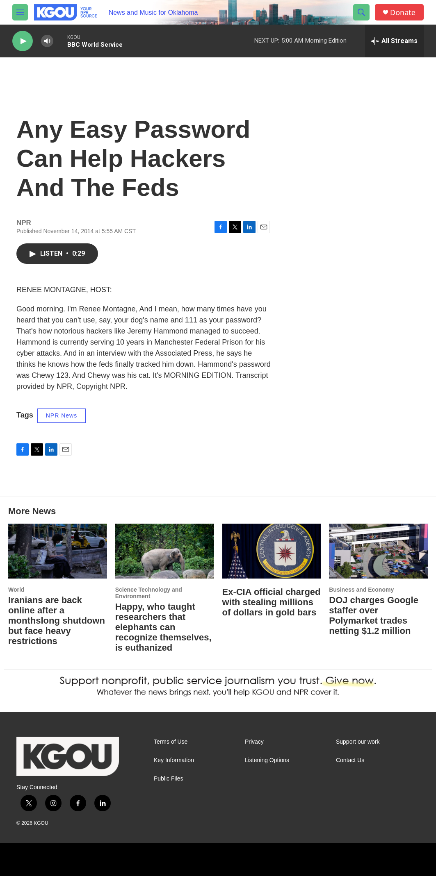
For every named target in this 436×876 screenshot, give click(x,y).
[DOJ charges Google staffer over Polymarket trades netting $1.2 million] (378, 551)
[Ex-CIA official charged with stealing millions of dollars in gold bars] (271, 551)
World (16, 589)
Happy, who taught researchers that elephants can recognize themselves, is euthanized (163, 627)
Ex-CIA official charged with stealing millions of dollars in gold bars (271, 602)
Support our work (358, 742)
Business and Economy (361, 589)
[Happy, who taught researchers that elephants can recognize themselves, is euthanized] (164, 551)
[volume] (47, 41)
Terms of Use (170, 742)
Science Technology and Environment (148, 592)
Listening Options (267, 760)
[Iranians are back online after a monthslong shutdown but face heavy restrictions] (57, 551)
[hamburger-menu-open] (20, 12)
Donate (402, 12)
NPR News (61, 415)
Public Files (168, 779)
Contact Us (350, 760)
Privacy (254, 742)
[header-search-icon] (361, 12)
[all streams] (394, 41)
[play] (22, 41)
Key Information (174, 760)
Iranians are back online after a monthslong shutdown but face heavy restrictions (56, 620)
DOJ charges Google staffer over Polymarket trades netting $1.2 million (373, 615)
